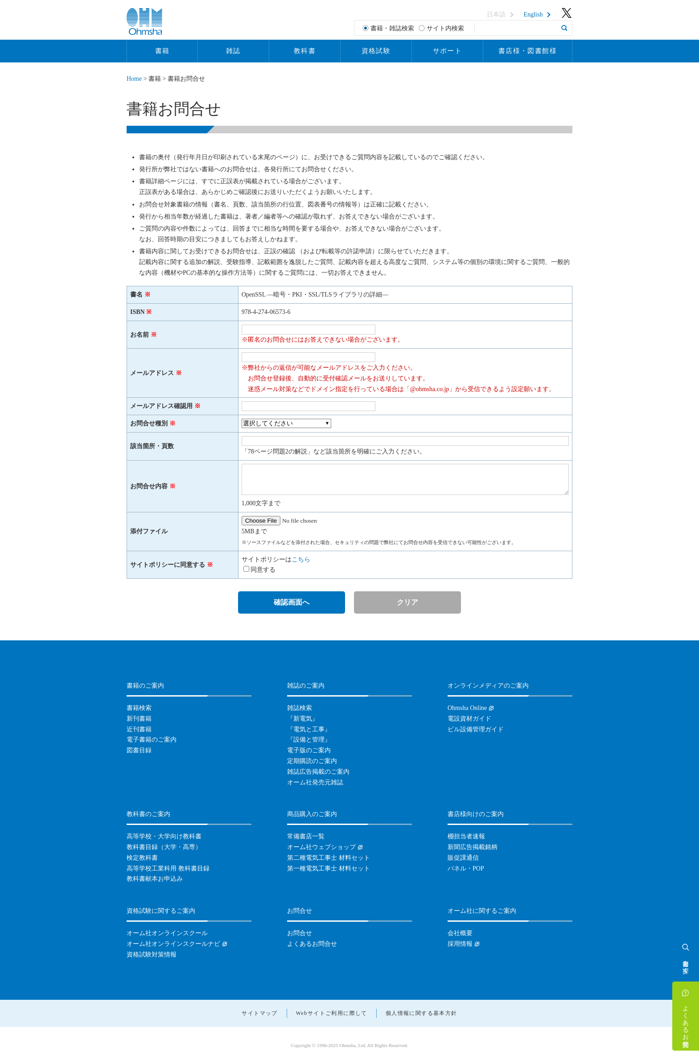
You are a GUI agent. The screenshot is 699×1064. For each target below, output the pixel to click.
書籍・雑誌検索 (392, 28)
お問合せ (299, 933)
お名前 (139, 334)
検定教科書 (142, 857)
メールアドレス (152, 373)
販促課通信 (463, 857)
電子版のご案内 (309, 750)
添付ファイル (149, 531)
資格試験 (376, 50)
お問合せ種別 (149, 423)
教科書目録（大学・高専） (164, 847)
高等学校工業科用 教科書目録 (168, 868)
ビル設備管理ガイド (476, 729)
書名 (136, 294)
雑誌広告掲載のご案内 (318, 771)
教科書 (305, 50)
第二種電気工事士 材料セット (328, 857)
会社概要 (460, 933)
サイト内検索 (445, 28)
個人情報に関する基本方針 (421, 1013)
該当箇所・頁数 (152, 446)
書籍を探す (686, 963)
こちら (301, 559)
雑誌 (233, 50)
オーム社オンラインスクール (167, 933)
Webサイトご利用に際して (331, 1013)
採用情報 (460, 943)
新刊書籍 (139, 718)
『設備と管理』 (309, 739)
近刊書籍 (139, 729)
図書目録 (139, 750)
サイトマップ (259, 1013)
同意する (263, 569)
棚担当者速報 (466, 836)
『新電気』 (302, 718)
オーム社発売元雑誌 (315, 782)
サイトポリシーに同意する (167, 564)
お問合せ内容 (149, 486)
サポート (447, 50)
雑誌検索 (299, 708)
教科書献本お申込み (155, 878)
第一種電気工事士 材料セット (328, 868)
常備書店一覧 (306, 836)
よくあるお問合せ (686, 1022)
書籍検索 (139, 708)
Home (134, 78)
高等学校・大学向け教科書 (164, 836)
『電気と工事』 (309, 729)
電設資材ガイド (469, 718)
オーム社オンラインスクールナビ (173, 943)
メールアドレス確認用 (161, 406)
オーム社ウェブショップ (321, 847)
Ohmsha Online (467, 708)
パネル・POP (466, 868)
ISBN (137, 312)
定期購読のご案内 (312, 761)
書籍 (162, 50)
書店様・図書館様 (527, 50)
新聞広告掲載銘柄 (473, 847)
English (533, 15)
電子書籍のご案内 (152, 739)
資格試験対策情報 (152, 954)
